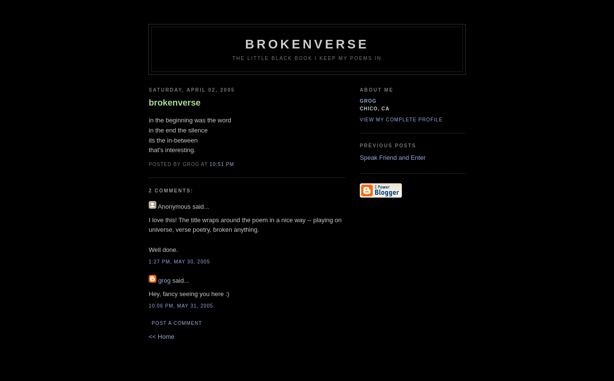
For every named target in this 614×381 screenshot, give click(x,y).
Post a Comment (177, 323)
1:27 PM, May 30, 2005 (179, 261)
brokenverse (307, 44)
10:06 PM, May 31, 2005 (181, 306)
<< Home (161, 336)
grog (164, 280)
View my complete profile (401, 119)
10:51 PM (222, 164)
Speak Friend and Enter (392, 157)
